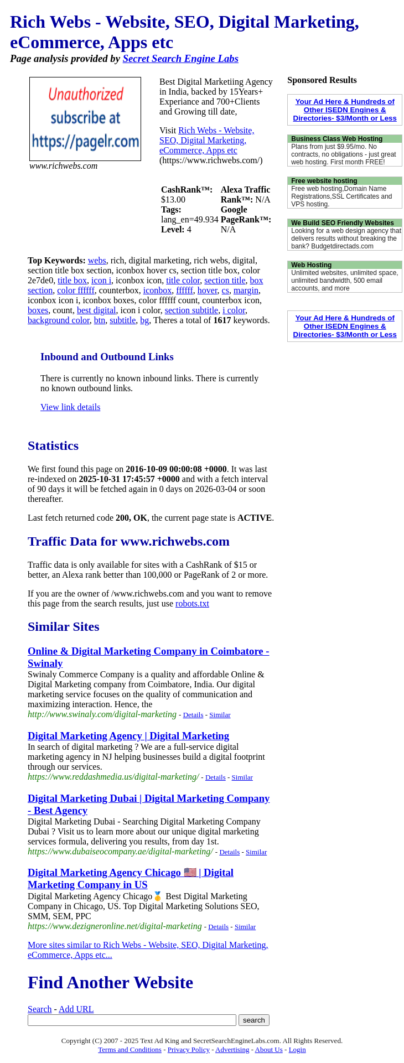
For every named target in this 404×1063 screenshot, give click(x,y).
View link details (70, 407)
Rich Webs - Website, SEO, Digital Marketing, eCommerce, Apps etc (206, 140)
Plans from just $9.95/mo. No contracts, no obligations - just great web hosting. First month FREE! (343, 154)
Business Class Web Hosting (336, 139)
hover (207, 290)
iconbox (157, 290)
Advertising (232, 1049)
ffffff (184, 290)
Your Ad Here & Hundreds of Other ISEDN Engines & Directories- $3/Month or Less (345, 109)
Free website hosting (324, 181)
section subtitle (191, 310)
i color (233, 310)
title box (72, 280)
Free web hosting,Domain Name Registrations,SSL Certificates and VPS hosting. (341, 196)
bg (144, 320)
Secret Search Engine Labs (181, 58)
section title (224, 280)
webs (97, 260)
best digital (96, 310)
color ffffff (75, 290)
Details (193, 715)
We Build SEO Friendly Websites (342, 223)
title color (183, 280)
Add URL (76, 1009)
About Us (269, 1049)
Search (40, 1009)
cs (225, 290)
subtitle (123, 320)
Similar (219, 715)
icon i (101, 280)
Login (297, 1049)
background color (59, 320)
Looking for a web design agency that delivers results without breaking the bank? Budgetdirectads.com (346, 238)
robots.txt (192, 603)
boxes (38, 310)
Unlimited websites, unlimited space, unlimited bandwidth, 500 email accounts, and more (344, 280)
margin (246, 290)
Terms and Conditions (130, 1049)
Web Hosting (311, 265)
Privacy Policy (189, 1049)
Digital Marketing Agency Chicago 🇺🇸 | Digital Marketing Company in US (131, 878)
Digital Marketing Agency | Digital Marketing (128, 735)
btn (99, 320)
